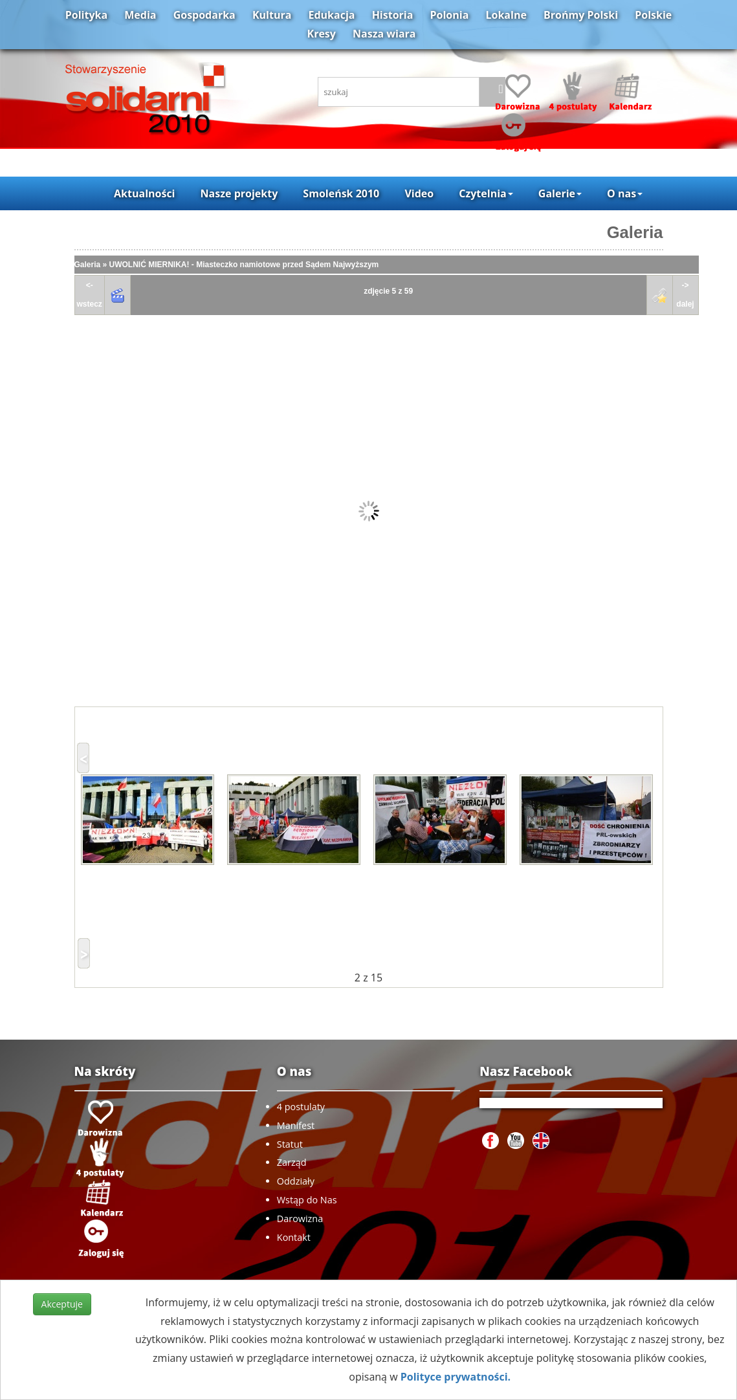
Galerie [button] (560, 193)
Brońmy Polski (581, 15)
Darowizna (300, 1218)
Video (419, 193)
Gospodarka (204, 15)
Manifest (295, 1125)
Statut (290, 1144)
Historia (392, 15)
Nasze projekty (239, 193)
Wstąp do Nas (307, 1200)
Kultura (271, 15)
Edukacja (332, 15)
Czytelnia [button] (485, 193)
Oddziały (295, 1181)
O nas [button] (625, 193)
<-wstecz (89, 295)
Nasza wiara (384, 34)
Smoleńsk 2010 (341, 193)
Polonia (449, 15)
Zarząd (292, 1162)
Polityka (86, 15)
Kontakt (294, 1237)
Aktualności (144, 193)
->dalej (685, 295)
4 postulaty (301, 1106)
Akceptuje (62, 1304)
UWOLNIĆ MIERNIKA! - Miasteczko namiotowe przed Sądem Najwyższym (244, 264)
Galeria (635, 232)
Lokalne (506, 15)
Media (140, 15)
